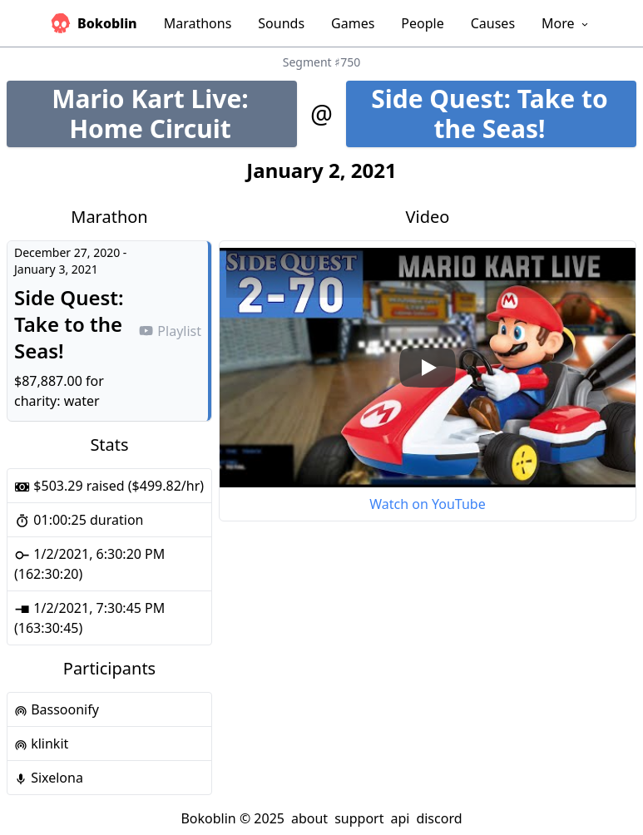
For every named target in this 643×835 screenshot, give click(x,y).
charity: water (57, 401)
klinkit (41, 743)
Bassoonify (56, 709)
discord (439, 818)
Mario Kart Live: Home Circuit (174, 114)
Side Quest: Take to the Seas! (503, 114)
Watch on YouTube (427, 504)
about (309, 818)
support (358, 818)
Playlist (169, 331)
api (399, 818)
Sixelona (48, 777)
